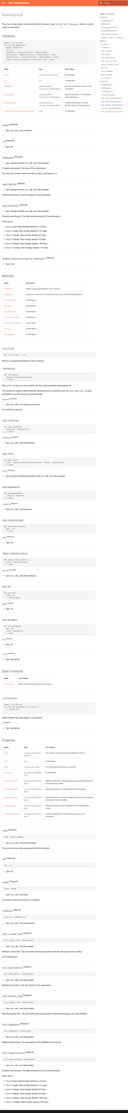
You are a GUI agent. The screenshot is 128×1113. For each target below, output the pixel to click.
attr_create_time (11, 781)
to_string (8, 289)
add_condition (10, 300)
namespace (8, 86)
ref (5, 761)
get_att (7, 329)
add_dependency (10, 312)
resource (7, 773)
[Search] (113, 3)
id (5, 81)
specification (9, 103)
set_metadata (9, 334)
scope (6, 75)
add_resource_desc (11, 317)
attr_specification (11, 814)
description (9, 94)
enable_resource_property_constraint (19, 111)
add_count (8, 306)
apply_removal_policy (13, 323)
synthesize (8, 294)
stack (6, 767)
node (6, 753)
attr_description (11, 789)
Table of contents (107, 14)
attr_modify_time (10, 797)
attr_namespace (10, 806)
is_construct (9, 684)
